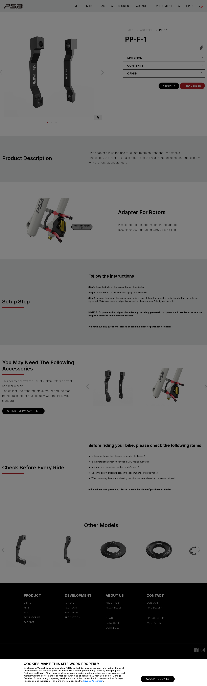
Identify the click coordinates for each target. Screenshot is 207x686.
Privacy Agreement (93, 681)
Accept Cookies (158, 679)
